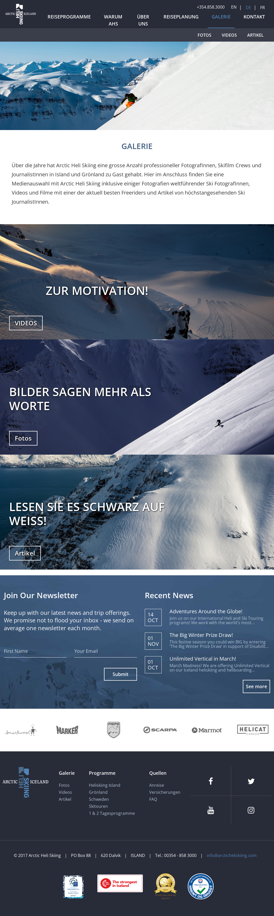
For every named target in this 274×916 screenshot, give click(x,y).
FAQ (153, 799)
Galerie (67, 773)
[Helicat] (253, 730)
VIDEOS (26, 323)
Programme (102, 773)
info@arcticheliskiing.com (232, 855)
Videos (65, 792)
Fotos (23, 438)
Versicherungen (164, 792)
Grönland (98, 792)
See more (256, 686)
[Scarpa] (160, 730)
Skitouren (98, 806)
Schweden (99, 799)
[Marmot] (207, 730)
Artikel (25, 553)
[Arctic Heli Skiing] (20, 24)
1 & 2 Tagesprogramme (112, 813)
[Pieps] (114, 730)
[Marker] (67, 730)
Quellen (157, 773)
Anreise (156, 785)
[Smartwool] (21, 730)
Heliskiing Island (104, 785)
